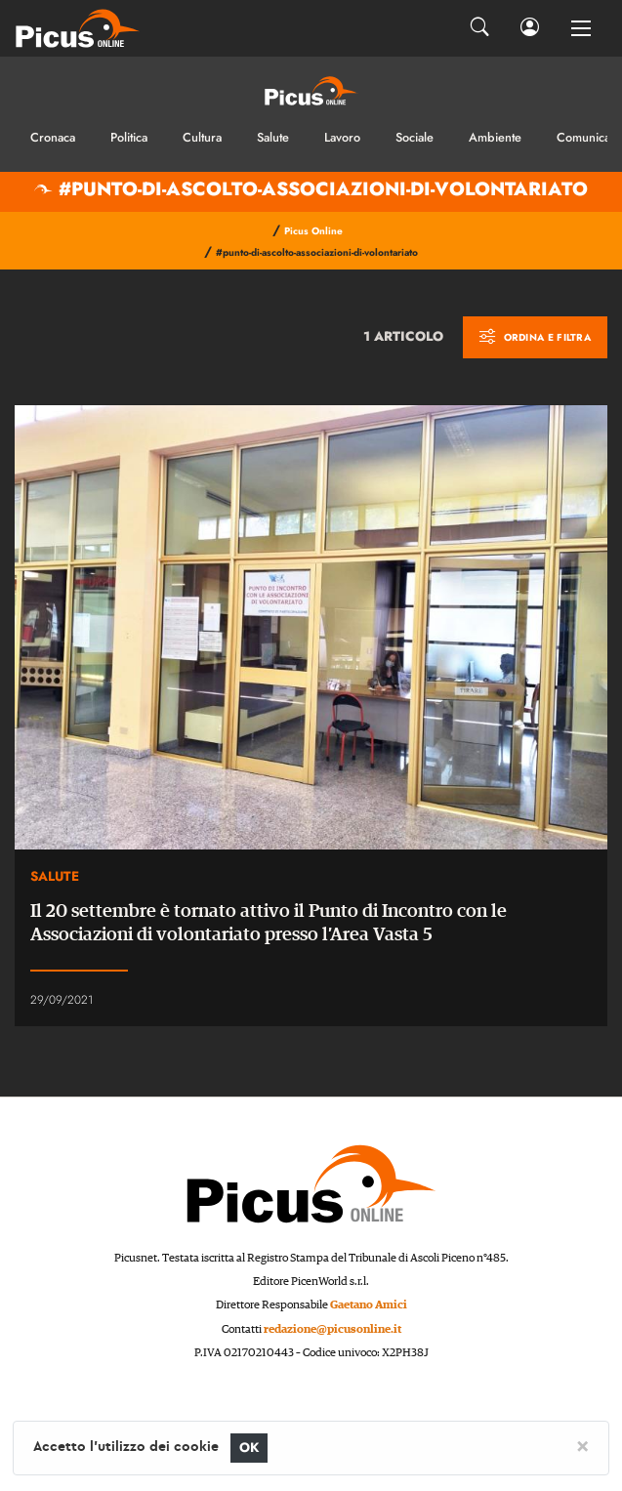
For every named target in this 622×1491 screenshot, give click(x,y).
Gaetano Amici (368, 1305)
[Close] (582, 1445)
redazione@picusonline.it (332, 1329)
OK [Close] (249, 1447)
